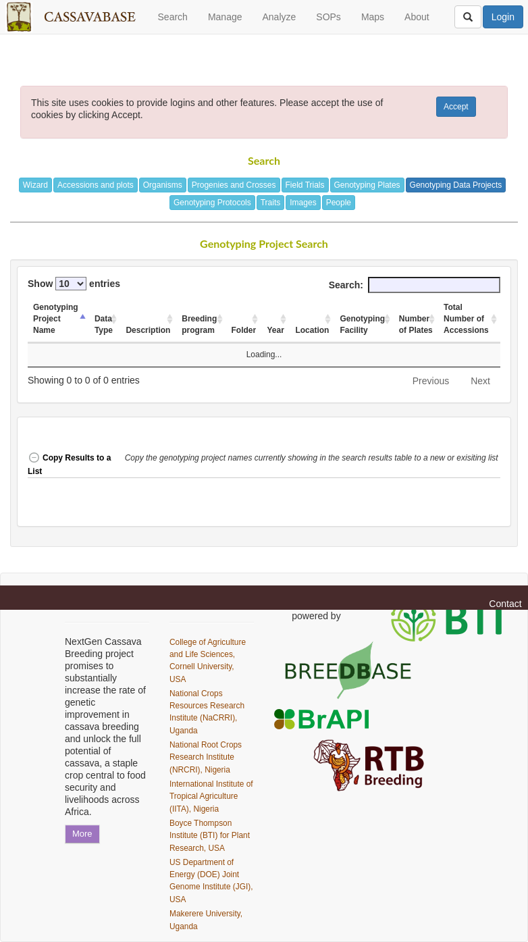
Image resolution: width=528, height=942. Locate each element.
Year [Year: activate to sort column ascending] (275, 330)
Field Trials (305, 185)
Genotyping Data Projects (456, 185)
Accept (456, 106)
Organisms (162, 185)
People (338, 202)
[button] (312, 465)
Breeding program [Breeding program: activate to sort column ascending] (199, 324)
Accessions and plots (95, 185)
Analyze (279, 16)
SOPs (328, 16)
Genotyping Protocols (212, 202)
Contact (505, 603)
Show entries (74, 283)
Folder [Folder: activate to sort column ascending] (244, 330)
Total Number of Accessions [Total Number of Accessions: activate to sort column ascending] (466, 319)
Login (503, 16)
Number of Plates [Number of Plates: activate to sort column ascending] (416, 324)
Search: (414, 285)
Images (303, 202)
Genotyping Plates (367, 185)
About (416, 16)
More (82, 834)
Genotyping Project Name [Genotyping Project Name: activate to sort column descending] (55, 319)
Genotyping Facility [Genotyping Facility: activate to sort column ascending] (362, 324)
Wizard (35, 185)
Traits (271, 202)
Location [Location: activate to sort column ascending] (312, 330)
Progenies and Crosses (234, 185)
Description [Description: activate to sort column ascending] (148, 330)
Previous (431, 380)
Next (480, 380)
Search (173, 16)
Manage (225, 16)
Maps (372, 16)
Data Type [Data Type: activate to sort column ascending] (104, 324)
